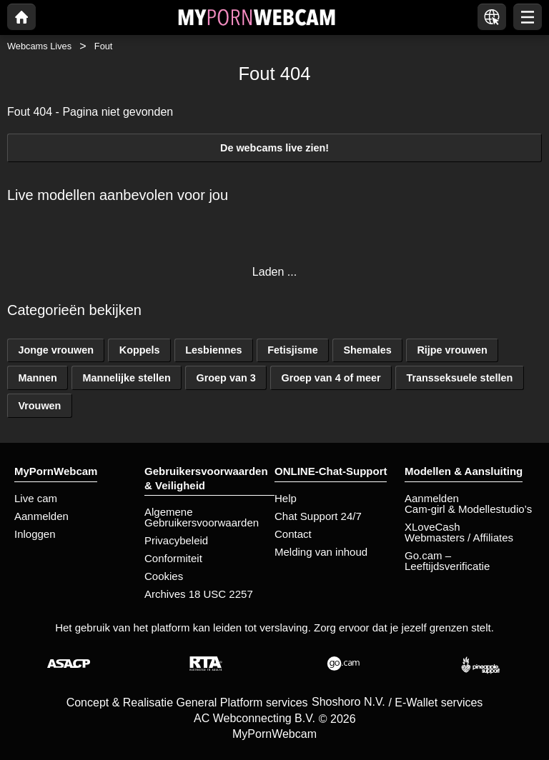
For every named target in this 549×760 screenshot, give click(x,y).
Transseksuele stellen (459, 378)
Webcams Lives (39, 46)
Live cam (35, 498)
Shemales (367, 350)
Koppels (139, 350)
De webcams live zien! (274, 148)
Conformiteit (173, 558)
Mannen (37, 378)
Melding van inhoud (320, 552)
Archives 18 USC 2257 (198, 594)
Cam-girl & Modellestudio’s (468, 509)
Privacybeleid (176, 540)
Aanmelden (41, 516)
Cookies (163, 576)
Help (285, 498)
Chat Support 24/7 (318, 516)
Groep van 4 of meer (330, 378)
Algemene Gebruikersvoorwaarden (201, 517)
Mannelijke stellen (127, 378)
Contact (293, 534)
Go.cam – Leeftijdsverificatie (447, 560)
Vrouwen (39, 405)
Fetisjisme (292, 350)
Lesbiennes (213, 350)
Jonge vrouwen (56, 350)
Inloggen (35, 534)
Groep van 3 (226, 378)
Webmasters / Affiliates (459, 537)
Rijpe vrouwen (452, 350)
